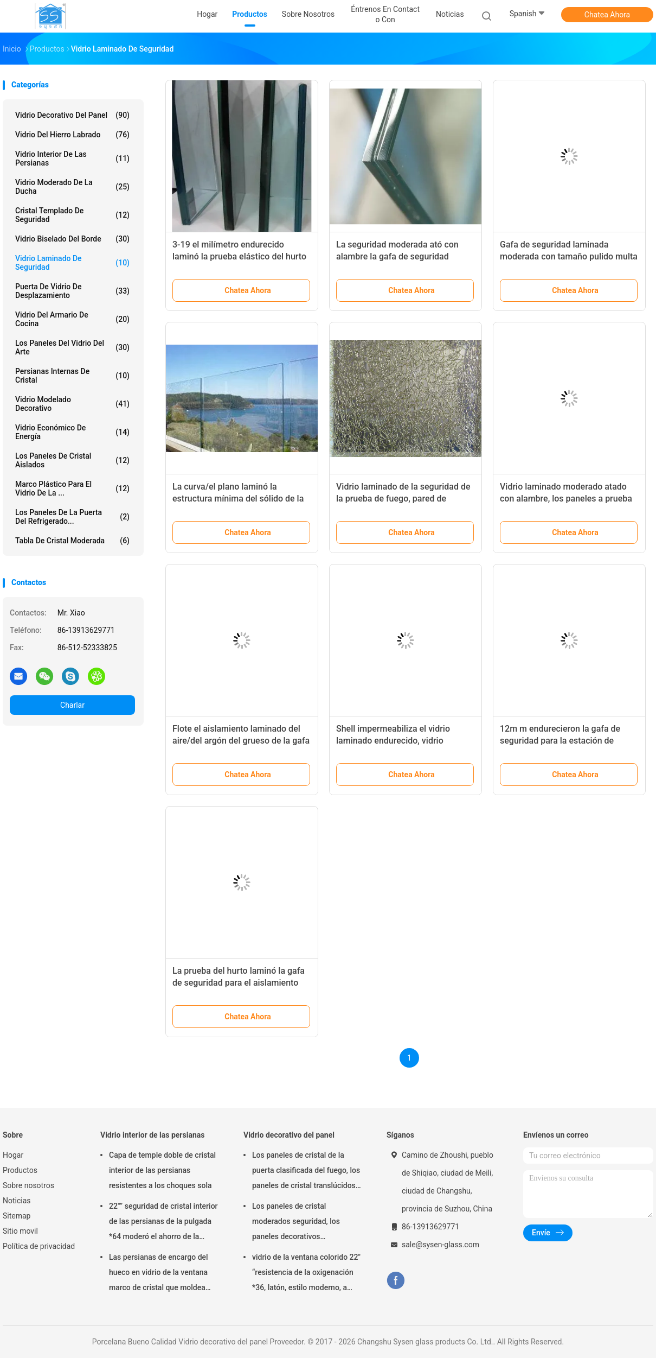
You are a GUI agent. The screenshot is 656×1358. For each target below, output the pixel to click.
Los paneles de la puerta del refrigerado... (72, 516)
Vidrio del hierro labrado (72, 134)
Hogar (13, 1155)
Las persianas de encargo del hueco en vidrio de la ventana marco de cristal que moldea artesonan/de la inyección (158, 1274)
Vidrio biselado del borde (72, 238)
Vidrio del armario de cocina (72, 319)
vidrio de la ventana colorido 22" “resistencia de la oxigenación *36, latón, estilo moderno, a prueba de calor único (306, 1274)
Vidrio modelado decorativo (72, 404)
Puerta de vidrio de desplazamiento (72, 291)
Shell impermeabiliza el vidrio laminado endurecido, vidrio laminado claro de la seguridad (395, 741)
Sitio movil (20, 1231)
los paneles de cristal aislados (72, 460)
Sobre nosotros (28, 1185)
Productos (20, 1170)
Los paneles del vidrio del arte (72, 347)
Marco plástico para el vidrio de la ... (72, 488)
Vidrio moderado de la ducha (72, 186)
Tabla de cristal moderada (72, 540)
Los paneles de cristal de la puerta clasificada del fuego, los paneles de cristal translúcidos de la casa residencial (306, 1172)
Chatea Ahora (607, 14)
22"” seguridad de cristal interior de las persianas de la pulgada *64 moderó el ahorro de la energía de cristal (163, 1223)
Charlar (72, 705)
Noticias (17, 1200)
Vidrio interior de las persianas (72, 158)
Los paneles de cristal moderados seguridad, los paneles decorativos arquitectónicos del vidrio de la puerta (304, 1223)
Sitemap (16, 1215)
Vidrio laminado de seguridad (72, 262)
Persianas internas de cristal (72, 375)
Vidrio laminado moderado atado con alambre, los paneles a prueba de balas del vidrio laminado (566, 498)
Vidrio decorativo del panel (72, 115)
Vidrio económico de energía (72, 432)
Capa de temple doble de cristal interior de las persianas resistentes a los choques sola (162, 1170)
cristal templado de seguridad (72, 215)
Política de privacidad (39, 1246)
